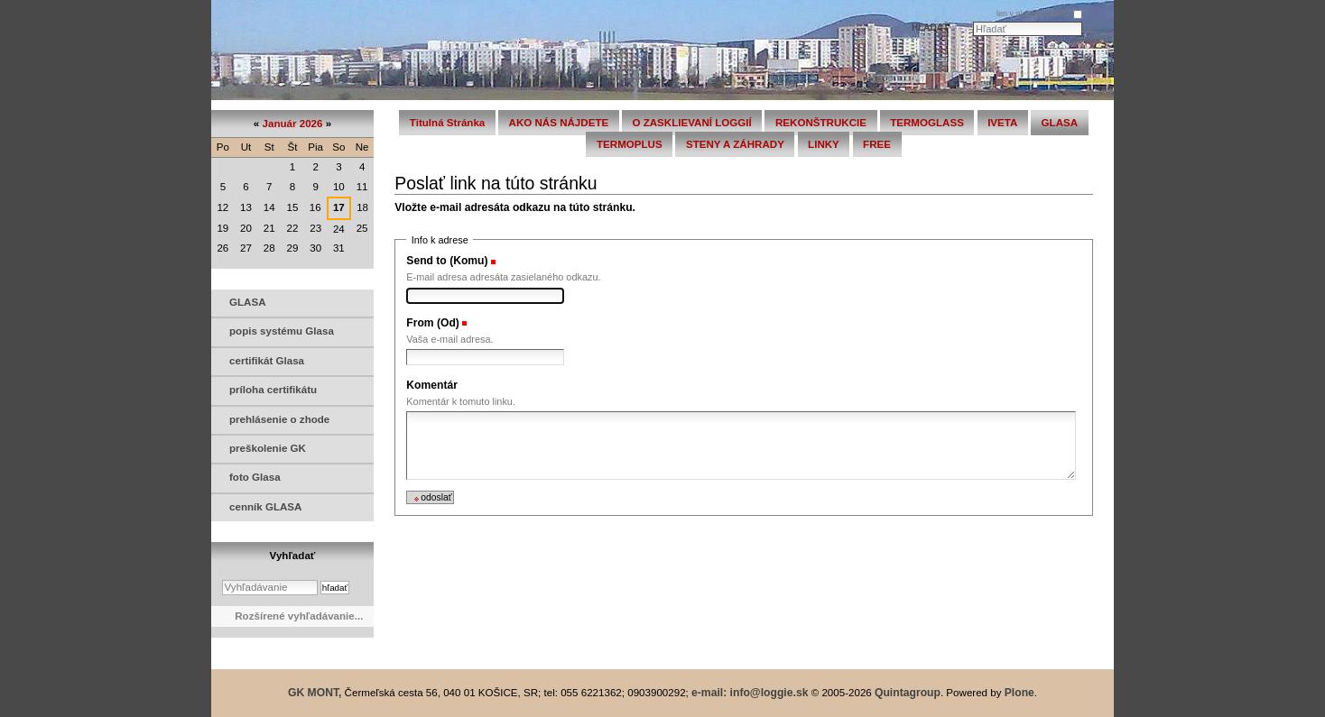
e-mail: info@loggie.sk (749, 692)
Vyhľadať (293, 555)
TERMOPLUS (629, 144)
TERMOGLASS (927, 122)
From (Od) (432, 323)
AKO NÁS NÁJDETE (559, 122)
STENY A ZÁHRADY (735, 144)
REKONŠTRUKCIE (820, 122)
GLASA (1060, 122)
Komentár (432, 385)
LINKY (823, 144)
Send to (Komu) (446, 260)
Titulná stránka (447, 122)
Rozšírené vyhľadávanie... (299, 616)
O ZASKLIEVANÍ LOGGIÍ (691, 122)
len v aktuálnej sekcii (1033, 13)
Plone (1019, 692)
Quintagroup (907, 692)
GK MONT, (314, 692)
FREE (877, 144)
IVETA (1002, 122)
